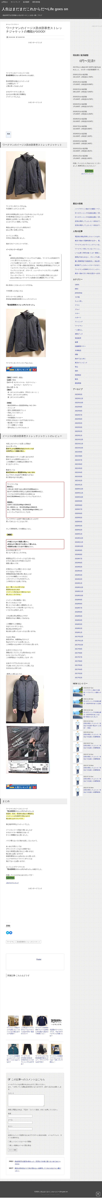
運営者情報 (36, 2)
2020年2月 (78, 530)
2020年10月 (79, 497)
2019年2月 (78, 579)
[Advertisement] (35, 57)
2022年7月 (78, 415)
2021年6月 (78, 464)
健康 (76, 342)
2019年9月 (78, 550)
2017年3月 (78, 673)
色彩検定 (78, 375)
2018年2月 (78, 628)
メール (10, 1122)
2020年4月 (78, 521)
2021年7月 (78, 460)
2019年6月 (78, 562)
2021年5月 (78, 468)
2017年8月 (78, 653)
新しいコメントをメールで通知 (20, 1144)
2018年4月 (78, 620)
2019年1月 (78, 583)
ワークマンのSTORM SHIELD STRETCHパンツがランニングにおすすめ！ (27, 1060)
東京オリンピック (81, 362)
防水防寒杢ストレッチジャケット (28, 942)
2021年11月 (79, 443)
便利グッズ (79, 334)
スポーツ (78, 317)
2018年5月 (78, 616)
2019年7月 (78, 558)
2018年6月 (78, 612)
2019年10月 (79, 546)
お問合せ (5, 2)
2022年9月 (78, 407)
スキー (77, 313)
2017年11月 (79, 640)
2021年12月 (79, 439)
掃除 (76, 354)
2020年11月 (79, 493)
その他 (77, 297)
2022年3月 (78, 427)
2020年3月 (78, 526)
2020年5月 (78, 517)
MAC (76, 289)
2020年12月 (79, 489)
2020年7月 (78, 509)
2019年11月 (79, 542)
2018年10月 (79, 595)
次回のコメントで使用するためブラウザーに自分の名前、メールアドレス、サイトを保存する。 (35, 1139)
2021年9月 (78, 452)
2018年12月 (79, 587)
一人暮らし (79, 330)
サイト (10, 1128)
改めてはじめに (80, 358)
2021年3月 (78, 476)
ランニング (79, 321)
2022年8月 (78, 411)
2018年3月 (78, 624)
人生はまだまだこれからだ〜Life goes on (35, 9)
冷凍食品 (78, 350)
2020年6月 (78, 513)
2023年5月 (78, 394)
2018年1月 (78, 632)
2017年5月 (78, 665)
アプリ (77, 305)
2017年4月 (78, 669)
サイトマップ (15, 2)
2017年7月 (78, 657)
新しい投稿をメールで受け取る (20, 1148)
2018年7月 (78, 608)
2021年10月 (79, 448)
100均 (77, 284)
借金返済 (78, 338)
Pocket (38, 959)
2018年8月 (78, 604)
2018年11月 (79, 591)
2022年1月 (78, 435)
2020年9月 (78, 501)
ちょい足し (79, 301)
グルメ (77, 309)
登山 (76, 367)
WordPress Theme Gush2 (51, 1196)
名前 (9, 1116)
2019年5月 (78, 567)
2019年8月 (78, 554)
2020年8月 (78, 505)
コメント (11, 1093)
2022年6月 (78, 419)
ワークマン (11, 942)
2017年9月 (78, 649)
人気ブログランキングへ (87, 173)
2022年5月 (78, 423)
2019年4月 (78, 571)
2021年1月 (78, 485)
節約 (76, 371)
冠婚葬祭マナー (80, 346)
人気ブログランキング (12, 883)
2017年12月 (79, 636)
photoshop (78, 293)
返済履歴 (26, 2)
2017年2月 (78, 677)
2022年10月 (79, 402)
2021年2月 (78, 480)
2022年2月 (78, 431)
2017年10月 (79, 645)
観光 (76, 379)
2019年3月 (78, 575)
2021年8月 (78, 456)
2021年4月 (78, 472)
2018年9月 (78, 599)
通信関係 (78, 383)
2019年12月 (79, 538)
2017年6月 (78, 661)
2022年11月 (79, 398)
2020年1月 (78, 534)
